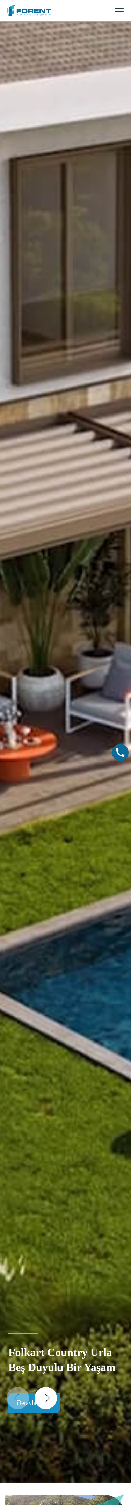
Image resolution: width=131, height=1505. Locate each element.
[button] (46, 1398)
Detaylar (34, 1403)
